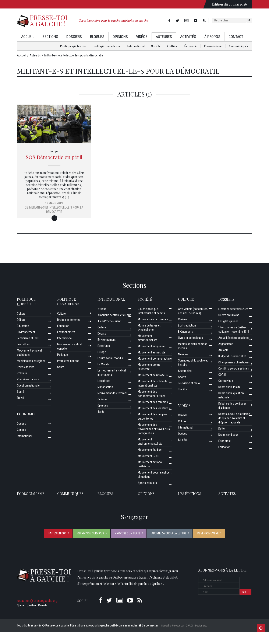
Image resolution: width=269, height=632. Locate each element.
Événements (185, 331)
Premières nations (28, 379)
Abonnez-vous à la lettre (169, 533)
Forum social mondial (111, 358)
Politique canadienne (107, 46)
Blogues (97, 36)
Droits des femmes (68, 319)
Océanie (102, 399)
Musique (183, 354)
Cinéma (182, 319)
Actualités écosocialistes (233, 337)
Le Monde (103, 364)
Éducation (23, 326)
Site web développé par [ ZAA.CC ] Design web (184, 625)
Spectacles (185, 371)
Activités (188, 36)
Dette (221, 428)
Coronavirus (225, 381)
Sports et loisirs (147, 483)
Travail (21, 397)
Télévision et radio (189, 383)
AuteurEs (164, 36)
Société (156, 46)
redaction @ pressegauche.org (37, 601)
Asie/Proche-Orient (109, 321)
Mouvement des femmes (113, 393)
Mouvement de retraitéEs (153, 375)
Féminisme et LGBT (28, 338)
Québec (21, 423)
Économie (190, 46)
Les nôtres (23, 344)
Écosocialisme (213, 46)
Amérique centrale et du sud (114, 315)
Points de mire (25, 367)
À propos (212, 36)
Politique (22, 373)
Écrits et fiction (187, 325)
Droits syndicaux (228, 434)
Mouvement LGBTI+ (149, 456)
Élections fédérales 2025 (233, 309)
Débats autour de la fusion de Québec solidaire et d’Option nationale (234, 418)
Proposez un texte (128, 533)
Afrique (102, 309)
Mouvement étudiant (150, 449)
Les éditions (189, 493)
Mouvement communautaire (155, 358)
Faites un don (58, 533)
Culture (172, 46)
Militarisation (105, 387)
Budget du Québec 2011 (232, 356)
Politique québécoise (73, 46)
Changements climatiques (234, 362)
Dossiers (74, 36)
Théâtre (182, 389)
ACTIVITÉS (227, 493)
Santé (20, 391)
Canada (21, 430)
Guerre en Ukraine (228, 315)
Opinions (120, 36)
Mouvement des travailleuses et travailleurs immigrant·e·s (154, 429)
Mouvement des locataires (154, 408)
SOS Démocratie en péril (54, 157)
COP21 (222, 374)
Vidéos (142, 36)
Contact (236, 36)
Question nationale (28, 385)
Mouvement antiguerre (151, 346)
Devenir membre (208, 533)
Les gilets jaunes (228, 321)
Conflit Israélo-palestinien (233, 368)
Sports (182, 377)
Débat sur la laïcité (229, 387)
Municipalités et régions (31, 361)
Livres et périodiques (190, 337)
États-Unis (104, 346)
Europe (54, 151)
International (136, 46)
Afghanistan (225, 344)
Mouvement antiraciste (151, 352)
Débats (21, 319)
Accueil (27, 36)
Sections (50, 36)
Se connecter (148, 625)
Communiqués (238, 46)
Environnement (26, 332)
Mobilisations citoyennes (153, 319)
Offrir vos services (90, 533)
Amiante (223, 350)
